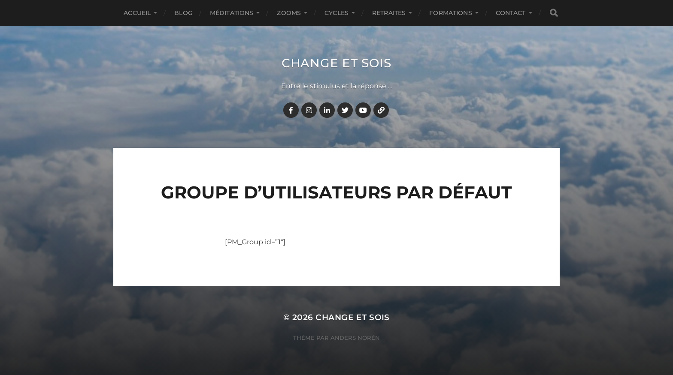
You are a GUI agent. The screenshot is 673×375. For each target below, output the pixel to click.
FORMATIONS (450, 13)
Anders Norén (355, 337)
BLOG (183, 13)
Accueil (137, 13)
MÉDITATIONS (232, 13)
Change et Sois (336, 63)
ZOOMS (289, 13)
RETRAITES (389, 13)
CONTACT (511, 13)
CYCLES (336, 13)
